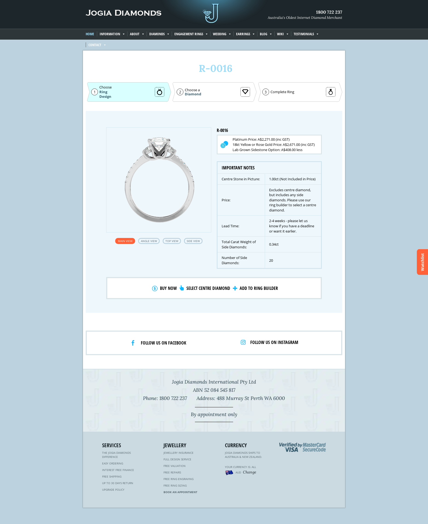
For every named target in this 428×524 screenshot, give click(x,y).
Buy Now (168, 288)
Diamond (193, 94)
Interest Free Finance (118, 470)
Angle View (149, 241)
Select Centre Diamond (208, 288)
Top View (171, 241)
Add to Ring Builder (259, 288)
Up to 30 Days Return (117, 483)
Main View (125, 241)
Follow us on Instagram (274, 342)
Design (105, 97)
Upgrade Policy (113, 489)
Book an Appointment (180, 492)
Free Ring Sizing (175, 485)
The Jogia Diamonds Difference (116, 455)
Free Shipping (111, 476)
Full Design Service (177, 459)
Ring (103, 91)
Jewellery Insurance (179, 453)
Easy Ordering (112, 463)
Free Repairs (172, 472)
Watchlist (422, 262)
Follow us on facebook (163, 343)
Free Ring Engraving (179, 479)
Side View (193, 241)
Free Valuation (175, 466)
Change (249, 472)
